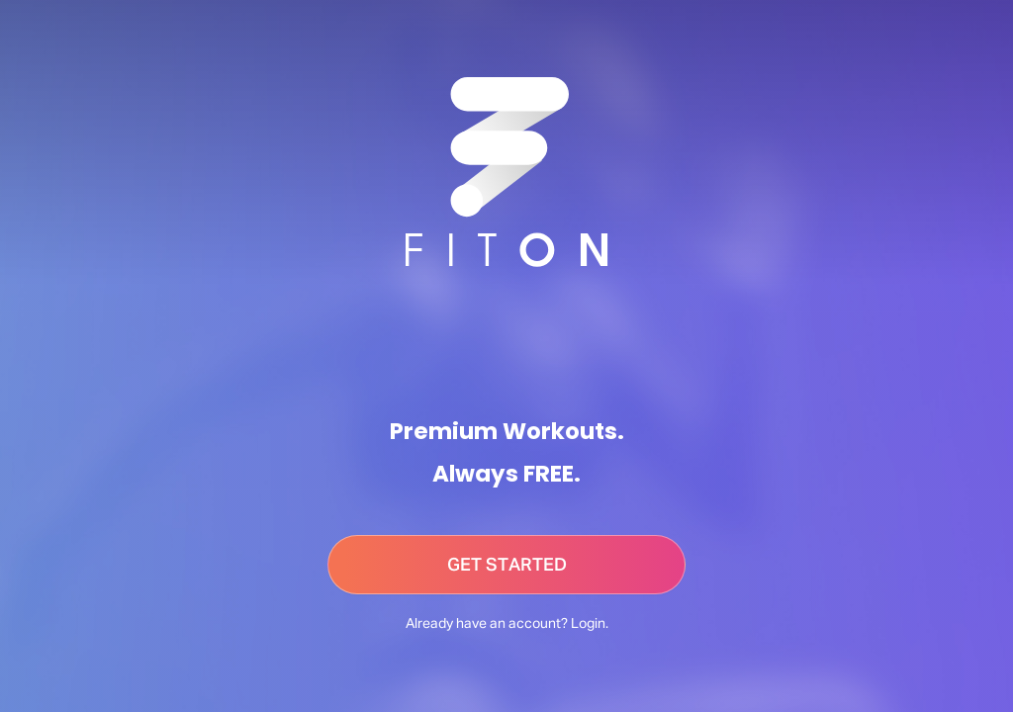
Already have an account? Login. (507, 624)
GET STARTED (507, 566)
